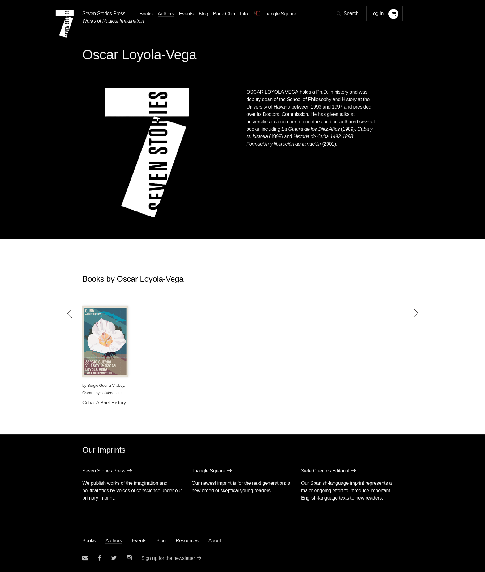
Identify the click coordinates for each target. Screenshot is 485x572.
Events (139, 540)
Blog (161, 540)
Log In (377, 13)
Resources (187, 540)
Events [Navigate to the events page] (186, 13)
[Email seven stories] (85, 558)
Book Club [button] (224, 13)
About (214, 540)
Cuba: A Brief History (104, 402)
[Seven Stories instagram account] (129, 558)
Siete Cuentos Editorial (325, 470)
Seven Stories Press (103, 13)
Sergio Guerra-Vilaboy (105, 385)
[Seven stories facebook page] (99, 558)
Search (351, 13)
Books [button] (146, 13)
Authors (113, 540)
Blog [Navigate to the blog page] (203, 13)
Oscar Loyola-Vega (98, 393)
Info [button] (244, 13)
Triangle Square (208, 470)
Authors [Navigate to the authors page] (166, 13)
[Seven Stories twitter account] (114, 558)
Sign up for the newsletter (168, 558)
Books (89, 540)
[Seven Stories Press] (65, 24)
